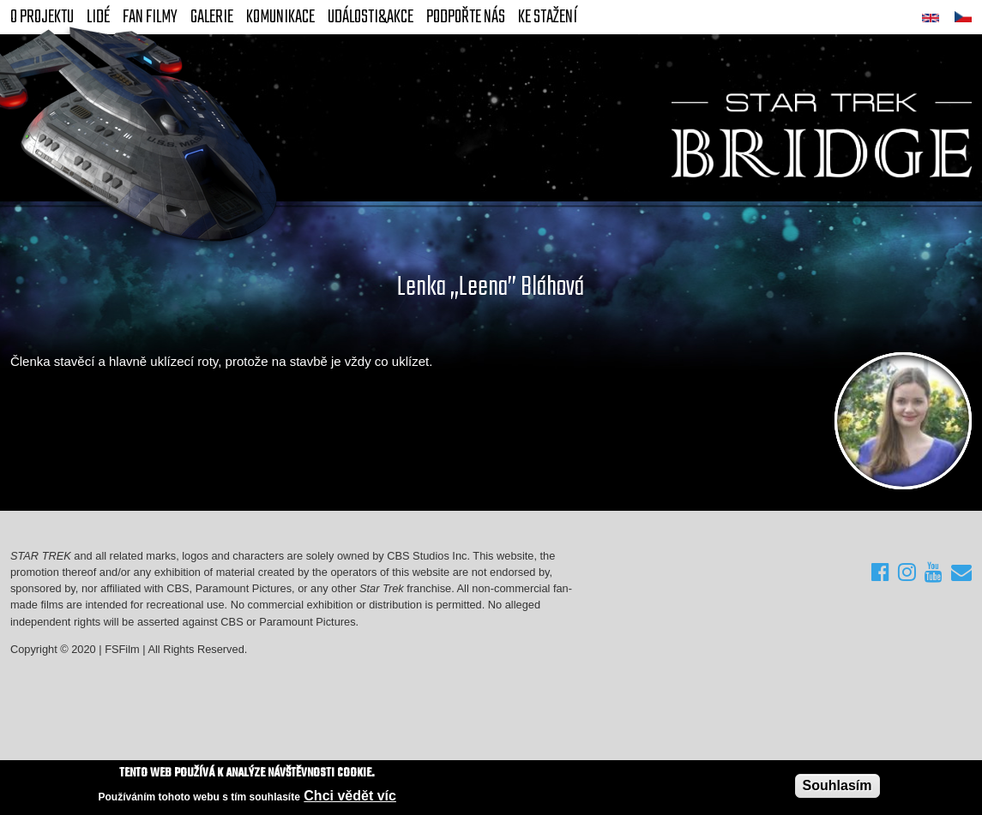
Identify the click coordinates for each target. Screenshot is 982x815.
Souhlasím (837, 787)
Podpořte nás (465, 17)
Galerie (211, 17)
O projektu (42, 17)
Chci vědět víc (350, 796)
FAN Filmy (150, 17)
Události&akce (370, 17)
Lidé (98, 17)
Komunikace (280, 17)
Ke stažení (547, 17)
